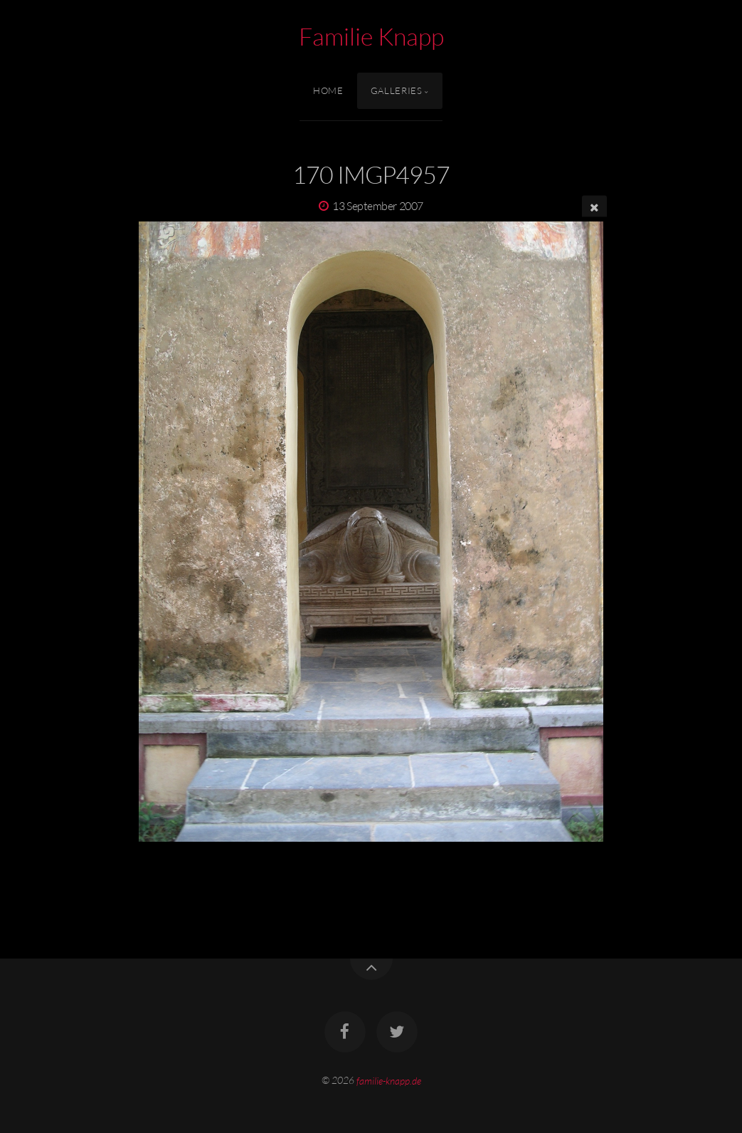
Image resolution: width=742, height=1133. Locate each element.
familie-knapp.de (388, 1080)
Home (328, 90)
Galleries (397, 90)
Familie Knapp (371, 36)
